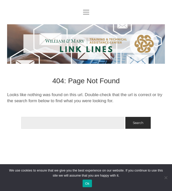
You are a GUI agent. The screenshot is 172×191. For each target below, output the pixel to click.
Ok (87, 183)
